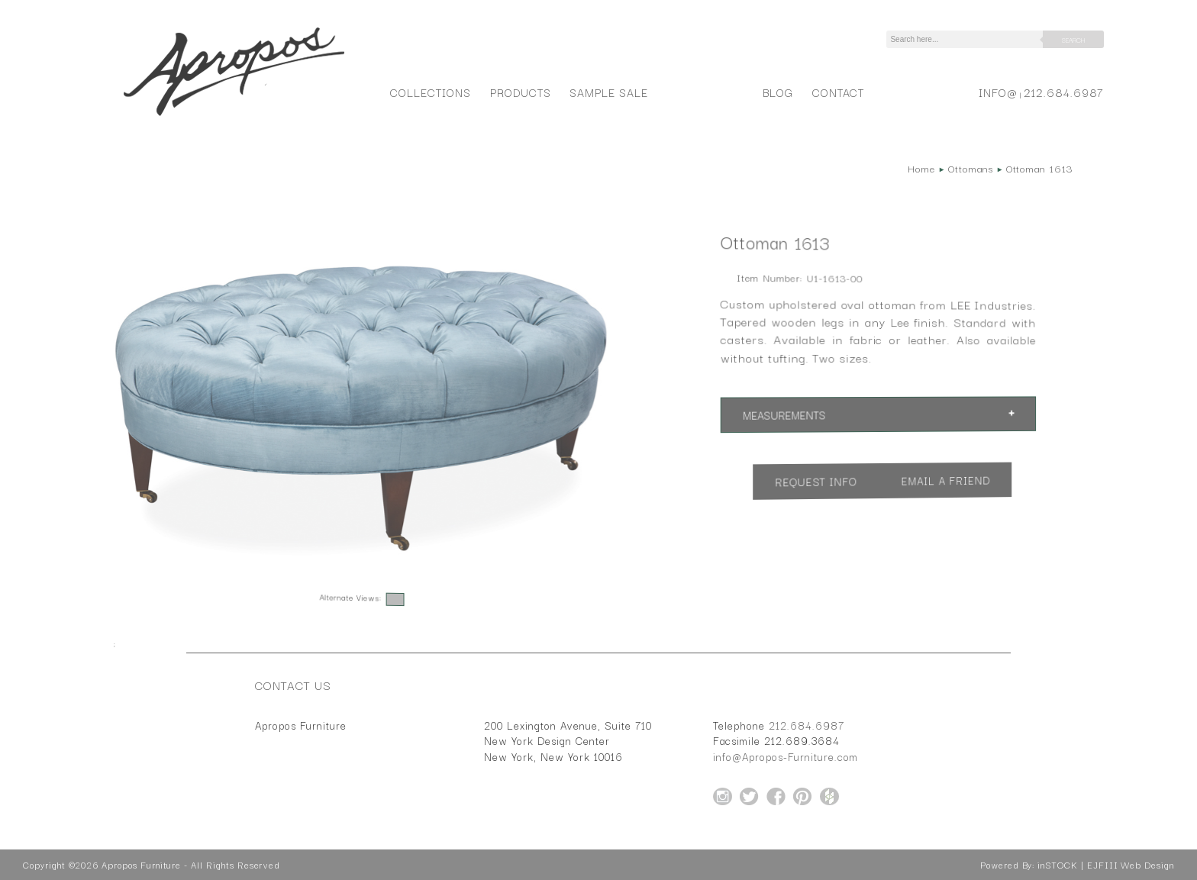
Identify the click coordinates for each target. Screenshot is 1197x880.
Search (1073, 39)
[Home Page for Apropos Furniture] (234, 116)
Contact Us (293, 684)
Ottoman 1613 (1039, 168)
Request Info (816, 482)
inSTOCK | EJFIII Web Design (1105, 865)
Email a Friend (946, 480)
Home (921, 168)
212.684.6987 (1064, 92)
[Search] (967, 39)
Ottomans (970, 168)
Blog (778, 92)
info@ (998, 92)
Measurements (784, 415)
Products (520, 92)
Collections (430, 92)
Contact (838, 92)
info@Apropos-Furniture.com (785, 756)
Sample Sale (608, 92)
